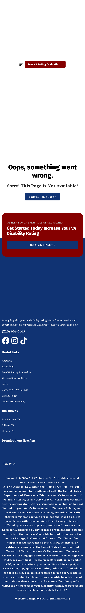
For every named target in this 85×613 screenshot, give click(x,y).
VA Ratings (8, 366)
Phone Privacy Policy (13, 401)
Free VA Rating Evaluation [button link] (45, 64)
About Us (7, 360)
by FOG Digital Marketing (53, 598)
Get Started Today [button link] (42, 245)
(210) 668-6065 (13, 331)
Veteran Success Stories (15, 378)
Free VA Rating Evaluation (16, 372)
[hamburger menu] (21, 64)
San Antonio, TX (11, 419)
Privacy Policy (9, 395)
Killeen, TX (8, 425)
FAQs (5, 384)
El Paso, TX (8, 431)
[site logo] (43, 31)
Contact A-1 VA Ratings (15, 390)
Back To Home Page (42, 196)
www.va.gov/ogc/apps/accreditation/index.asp (33, 568)
